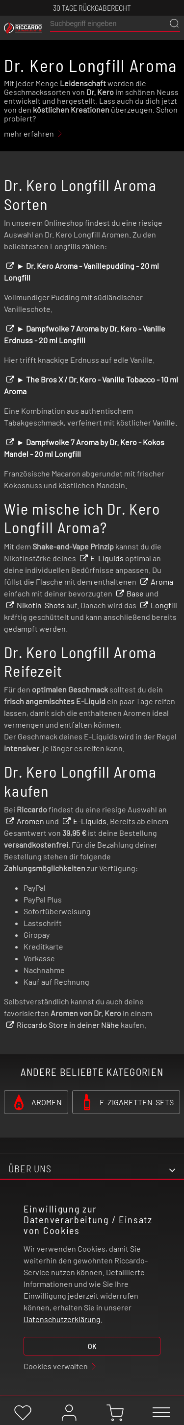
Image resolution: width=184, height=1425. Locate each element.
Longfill (164, 605)
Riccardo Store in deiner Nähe (68, 1024)
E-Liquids (107, 558)
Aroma (162, 581)
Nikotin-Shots (41, 605)
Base (135, 593)
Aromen (30, 821)
